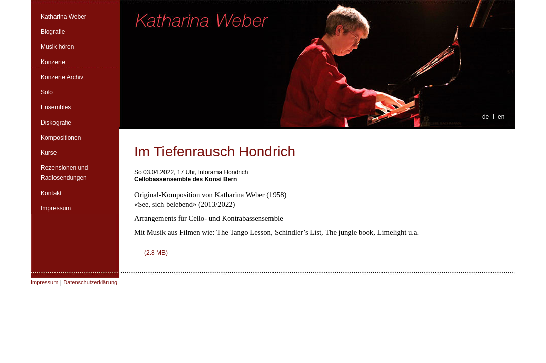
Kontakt (51, 193)
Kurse (49, 152)
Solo (47, 92)
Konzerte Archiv (62, 77)
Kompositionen (61, 137)
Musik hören (57, 46)
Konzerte (53, 62)
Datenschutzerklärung (90, 282)
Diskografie (56, 122)
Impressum (56, 208)
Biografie (53, 31)
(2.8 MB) (156, 252)
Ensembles (56, 107)
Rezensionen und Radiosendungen (64, 173)
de (485, 116)
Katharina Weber (63, 16)
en (501, 116)
